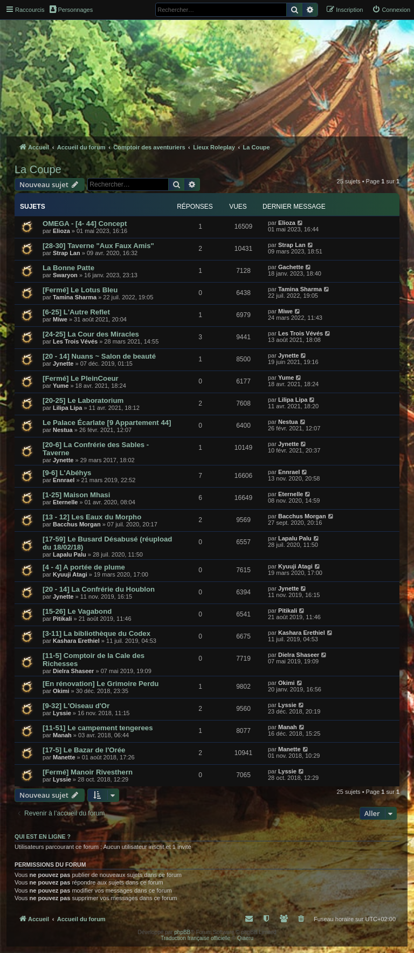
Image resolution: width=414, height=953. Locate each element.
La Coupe (38, 169)
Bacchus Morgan (77, 524)
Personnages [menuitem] (71, 9)
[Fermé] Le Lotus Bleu (80, 290)
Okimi (61, 691)
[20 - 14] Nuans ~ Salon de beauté (99, 356)
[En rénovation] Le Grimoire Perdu (100, 684)
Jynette (63, 363)
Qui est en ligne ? (43, 836)
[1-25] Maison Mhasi (76, 495)
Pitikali (62, 618)
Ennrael (63, 480)
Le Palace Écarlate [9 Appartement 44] (107, 423)
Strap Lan (66, 253)
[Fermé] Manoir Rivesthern (88, 772)
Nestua (63, 430)
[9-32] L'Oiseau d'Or (76, 706)
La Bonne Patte (68, 268)
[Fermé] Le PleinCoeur (81, 378)
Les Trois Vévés (75, 341)
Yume (60, 385)
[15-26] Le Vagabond (77, 611)
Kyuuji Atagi (70, 574)
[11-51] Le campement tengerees (98, 728)
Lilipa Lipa (67, 407)
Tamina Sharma (74, 297)
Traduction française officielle (195, 938)
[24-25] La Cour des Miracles (91, 334)
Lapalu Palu (69, 554)
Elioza (61, 231)
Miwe (60, 319)
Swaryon (65, 275)
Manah (62, 735)
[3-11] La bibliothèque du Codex (96, 633)
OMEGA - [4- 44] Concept (85, 224)
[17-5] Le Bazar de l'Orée (84, 750)
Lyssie (62, 713)
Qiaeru (245, 938)
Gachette (290, 267)
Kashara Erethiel (76, 640)
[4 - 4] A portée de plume (84, 567)
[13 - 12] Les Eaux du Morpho (92, 517)
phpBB (182, 932)
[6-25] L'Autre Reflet (76, 312)
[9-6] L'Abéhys (67, 473)
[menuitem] (391, 9)
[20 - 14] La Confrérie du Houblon (99, 589)
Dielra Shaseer (73, 671)
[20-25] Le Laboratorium (83, 400)
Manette (64, 757)
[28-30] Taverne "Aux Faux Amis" (98, 246)
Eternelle (65, 502)
